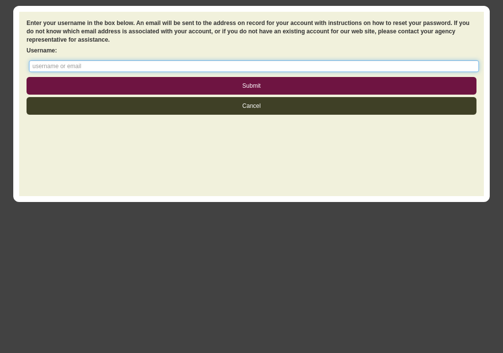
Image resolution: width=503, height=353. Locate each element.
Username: (42, 50)
